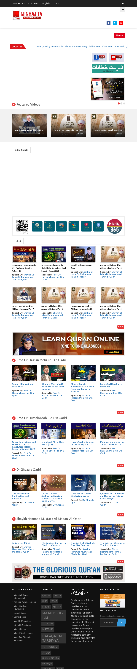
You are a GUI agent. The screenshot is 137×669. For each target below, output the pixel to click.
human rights (50, 658)
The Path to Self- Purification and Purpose (21, 496)
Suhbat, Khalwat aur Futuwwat (22, 385)
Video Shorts (21, 150)
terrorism (50, 647)
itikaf (46, 607)
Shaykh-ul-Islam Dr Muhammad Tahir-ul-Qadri (23, 277)
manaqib (47, 663)
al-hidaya (48, 624)
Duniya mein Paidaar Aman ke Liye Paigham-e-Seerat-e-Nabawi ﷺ (24, 268)
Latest (18, 241)
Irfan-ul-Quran (20, 613)
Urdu (57, 3)
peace (54, 601)
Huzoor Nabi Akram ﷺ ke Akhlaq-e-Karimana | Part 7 (38, 130)
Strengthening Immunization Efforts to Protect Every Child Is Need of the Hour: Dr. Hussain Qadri (87, 46)
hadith (57, 596)
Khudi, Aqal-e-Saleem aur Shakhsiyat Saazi (82, 443)
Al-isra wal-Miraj (21, 543)
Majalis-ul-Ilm (52, 615)
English (46, 3)
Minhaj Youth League (23, 633)
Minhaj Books (20, 617)
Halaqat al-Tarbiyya (53, 638)
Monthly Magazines (22, 621)
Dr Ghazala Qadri (23, 503)
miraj (57, 606)
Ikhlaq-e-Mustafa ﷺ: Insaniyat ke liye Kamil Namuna (52, 386)
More (121, 327)
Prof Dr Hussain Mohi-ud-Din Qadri (52, 277)
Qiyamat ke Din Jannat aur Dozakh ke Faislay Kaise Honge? (112, 496)
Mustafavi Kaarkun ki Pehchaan (111, 385)
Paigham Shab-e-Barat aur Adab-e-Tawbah (112, 443)
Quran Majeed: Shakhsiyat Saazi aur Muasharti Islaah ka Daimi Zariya (52, 497)
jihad (46, 653)
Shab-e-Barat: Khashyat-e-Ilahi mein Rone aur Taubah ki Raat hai (82, 388)
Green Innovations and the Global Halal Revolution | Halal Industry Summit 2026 (53, 268)
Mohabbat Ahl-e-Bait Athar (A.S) (52, 443)
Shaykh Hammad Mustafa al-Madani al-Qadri (23, 549)
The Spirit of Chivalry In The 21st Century (53, 544)
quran (46, 595)
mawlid (47, 629)
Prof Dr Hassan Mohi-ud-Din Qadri (23, 393)
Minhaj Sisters (20, 629)
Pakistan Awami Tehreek (25, 602)
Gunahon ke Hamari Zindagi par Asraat (81, 494)
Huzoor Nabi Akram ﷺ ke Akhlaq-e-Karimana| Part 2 (77, 130)
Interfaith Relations (22, 625)
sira (44, 601)
